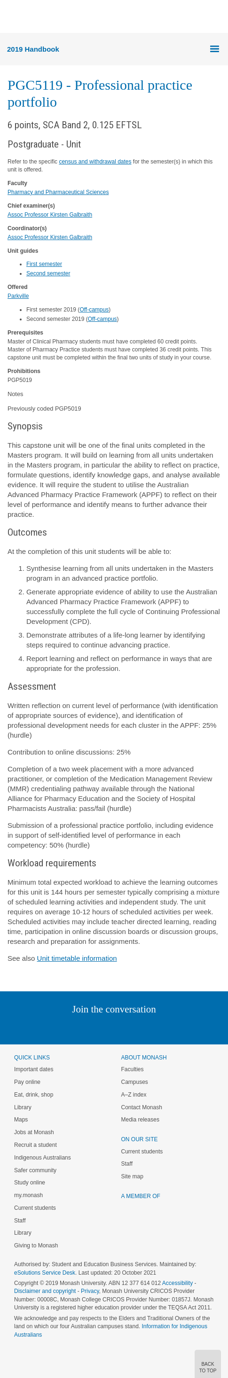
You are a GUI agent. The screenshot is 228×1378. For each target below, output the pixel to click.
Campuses (134, 1082)
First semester (44, 264)
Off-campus (94, 309)
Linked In (66, 1028)
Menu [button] (12, 16)
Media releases (140, 1119)
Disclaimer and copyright (45, 1291)
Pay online (27, 1082)
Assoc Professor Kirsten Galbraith (50, 214)
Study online (29, 1182)
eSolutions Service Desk (44, 1272)
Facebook (104, 1028)
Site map (132, 1176)
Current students (35, 1208)
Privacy (90, 1291)
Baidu (179, 1028)
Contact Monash (141, 1107)
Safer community (35, 1170)
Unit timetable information (77, 958)
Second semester (48, 273)
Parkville (18, 296)
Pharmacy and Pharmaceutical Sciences (58, 192)
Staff (19, 1220)
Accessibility (177, 1283)
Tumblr (140, 1028)
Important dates (33, 1069)
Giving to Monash (36, 1245)
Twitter (86, 1028)
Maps (21, 1119)
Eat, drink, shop (33, 1094)
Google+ (121, 1028)
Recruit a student (35, 1145)
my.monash (28, 1195)
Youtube (159, 1028)
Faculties (132, 1069)
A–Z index (134, 1094)
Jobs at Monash (34, 1132)
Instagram (48, 1028)
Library (22, 1107)
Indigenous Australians (42, 1157)
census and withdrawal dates (95, 161)
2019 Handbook (33, 49)
